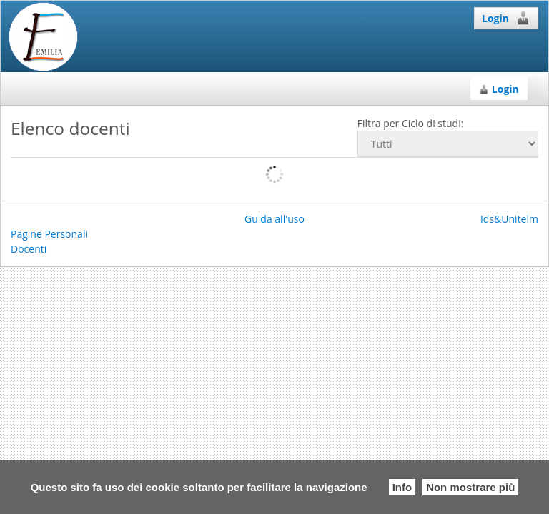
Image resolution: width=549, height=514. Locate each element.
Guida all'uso (274, 219)
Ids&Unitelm (509, 219)
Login (506, 18)
